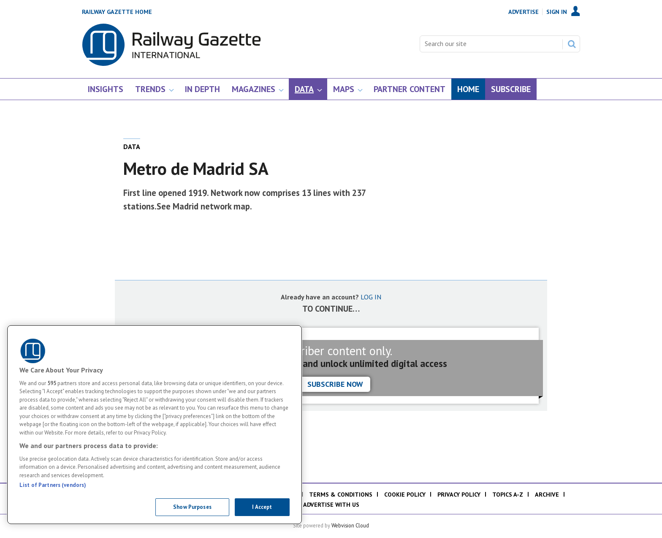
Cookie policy (405, 494)
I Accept (262, 507)
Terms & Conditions (340, 494)
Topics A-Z (507, 494)
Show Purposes (192, 507)
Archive (547, 494)
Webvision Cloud (350, 525)
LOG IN (371, 297)
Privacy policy (458, 494)
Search (571, 44)
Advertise (523, 11)
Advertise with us (331, 504)
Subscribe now (335, 384)
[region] (154, 424)
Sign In (556, 11)
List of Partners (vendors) (52, 485)
